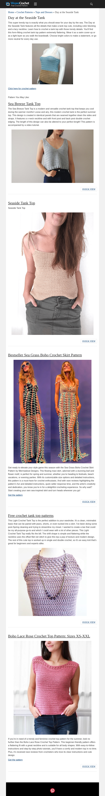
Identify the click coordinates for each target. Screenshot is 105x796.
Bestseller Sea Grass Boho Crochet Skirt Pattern (45, 355)
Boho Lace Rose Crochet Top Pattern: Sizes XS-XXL (49, 636)
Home (11, 12)
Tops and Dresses (43, 12)
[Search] (91, 4)
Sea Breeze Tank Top (24, 104)
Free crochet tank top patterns (31, 515)
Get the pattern (15, 495)
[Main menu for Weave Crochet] (35, 4)
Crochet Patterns (25, 12)
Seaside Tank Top (21, 203)
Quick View (88, 189)
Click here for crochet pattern (22, 88)
